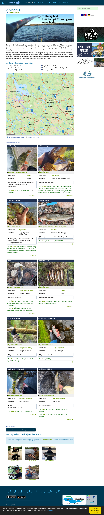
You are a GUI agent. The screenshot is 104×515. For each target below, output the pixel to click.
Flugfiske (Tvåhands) (26, 290)
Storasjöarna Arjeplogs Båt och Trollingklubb (53, 227)
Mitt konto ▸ (63, 2)
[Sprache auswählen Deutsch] (89, 15)
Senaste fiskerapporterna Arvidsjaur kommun (21, 430)
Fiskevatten (30, 2)
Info (47, 2)
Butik (40, 2)
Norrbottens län (14, 13)
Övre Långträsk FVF (45, 172)
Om (54, 2)
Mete (29, 175)
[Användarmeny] (2, 2)
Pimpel (63, 290)
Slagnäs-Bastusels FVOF (15, 287)
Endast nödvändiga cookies (95, 510)
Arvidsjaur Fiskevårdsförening (17, 172)
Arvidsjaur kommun (46, 439)
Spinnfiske (55, 175)
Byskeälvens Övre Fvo (15, 345)
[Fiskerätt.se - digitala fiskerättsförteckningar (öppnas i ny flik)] (74, 500)
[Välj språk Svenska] (82, 15)
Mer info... (51, 510)
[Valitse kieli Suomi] (92, 15)
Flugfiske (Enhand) (26, 348)
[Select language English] (85, 15)
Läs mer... (32, 195)
